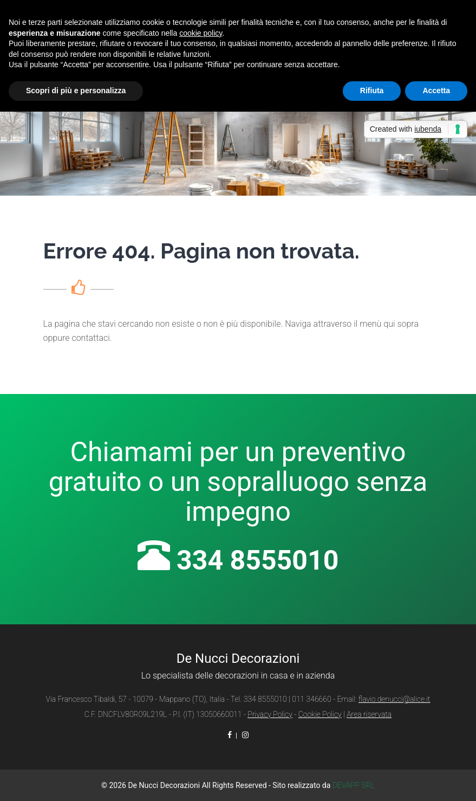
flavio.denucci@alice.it (394, 699)
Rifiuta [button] (372, 90)
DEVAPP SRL (353, 785)
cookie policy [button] (200, 33)
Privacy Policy (269, 714)
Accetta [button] (436, 90)
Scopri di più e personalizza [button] (76, 90)
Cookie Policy (320, 714)
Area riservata (369, 714)
